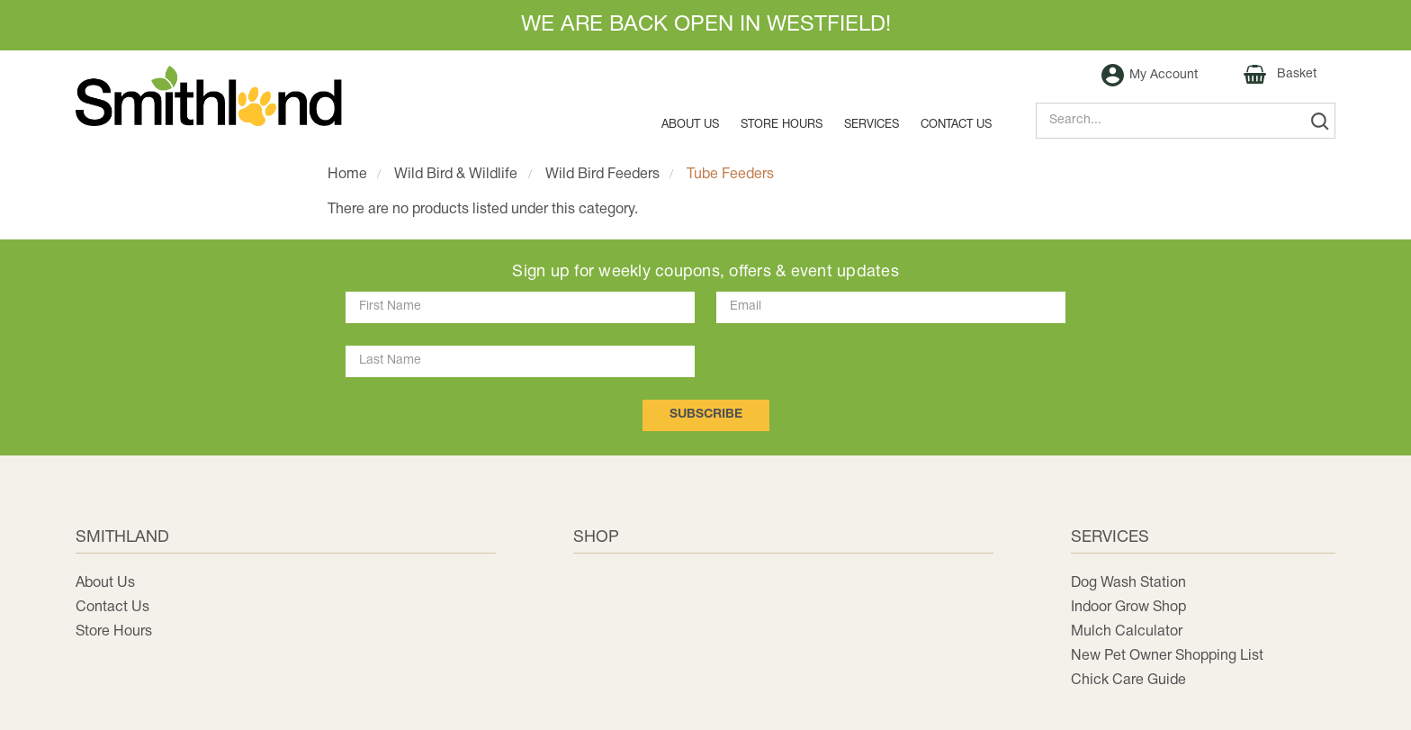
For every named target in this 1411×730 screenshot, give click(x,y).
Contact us (956, 125)
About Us (690, 125)
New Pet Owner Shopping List (1167, 656)
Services (871, 125)
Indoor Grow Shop (1128, 607)
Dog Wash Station (1128, 583)
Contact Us (112, 607)
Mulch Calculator (1126, 632)
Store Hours (781, 125)
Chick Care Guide (1128, 680)
